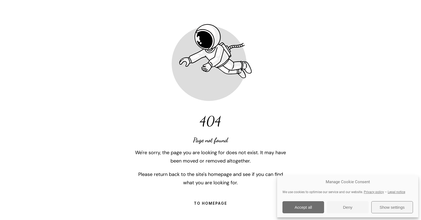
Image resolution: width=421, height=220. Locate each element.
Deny (347, 207)
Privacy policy (374, 192)
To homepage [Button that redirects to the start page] (210, 203)
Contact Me (362, 11)
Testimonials (301, 11)
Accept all (303, 207)
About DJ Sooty (226, 11)
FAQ (332, 11)
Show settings (392, 207)
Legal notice (396, 192)
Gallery (265, 11)
